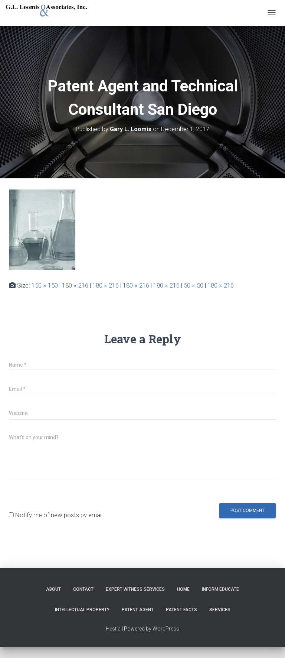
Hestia (113, 629)
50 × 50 (193, 285)
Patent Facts (181, 609)
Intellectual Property (82, 609)
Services (219, 609)
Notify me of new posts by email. (59, 515)
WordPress (166, 629)
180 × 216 (75, 285)
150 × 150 (45, 285)
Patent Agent (138, 609)
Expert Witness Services (135, 589)
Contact (83, 589)
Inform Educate (220, 589)
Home (183, 589)
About (53, 589)
